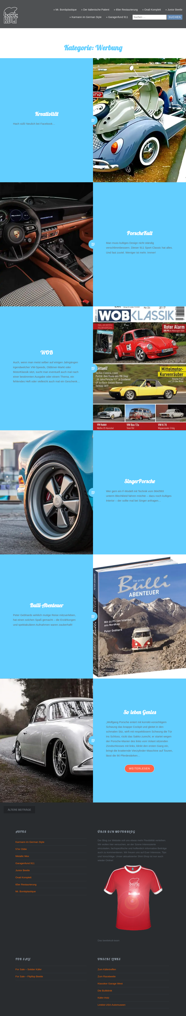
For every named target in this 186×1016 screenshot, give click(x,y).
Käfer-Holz (103, 997)
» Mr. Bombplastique (65, 9)
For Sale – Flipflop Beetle (29, 976)
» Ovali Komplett (151, 9)
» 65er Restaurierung (126, 9)
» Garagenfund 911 (117, 17)
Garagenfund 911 (25, 863)
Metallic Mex (22, 856)
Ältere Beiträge (19, 809)
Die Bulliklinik (105, 990)
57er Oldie (21, 849)
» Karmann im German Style (86, 17)
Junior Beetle (22, 870)
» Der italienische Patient (95, 9)
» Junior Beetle (173, 9)
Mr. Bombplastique (25, 891)
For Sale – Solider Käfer (28, 969)
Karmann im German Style (29, 842)
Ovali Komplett (23, 877)
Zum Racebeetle (107, 976)
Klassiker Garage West (110, 983)
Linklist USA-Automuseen (111, 1004)
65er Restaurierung (26, 884)
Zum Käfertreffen (107, 969)
